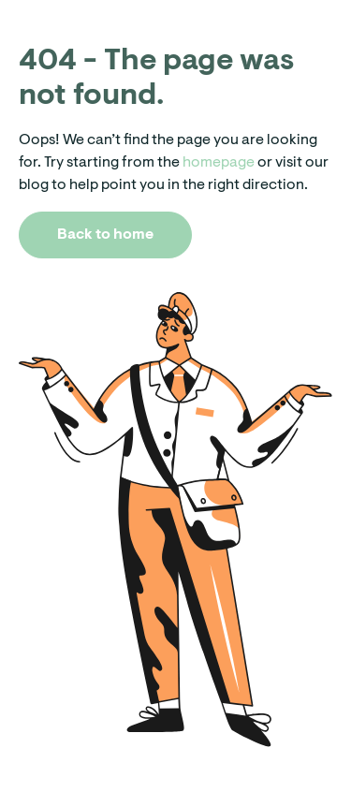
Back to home (105, 234)
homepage (217, 162)
